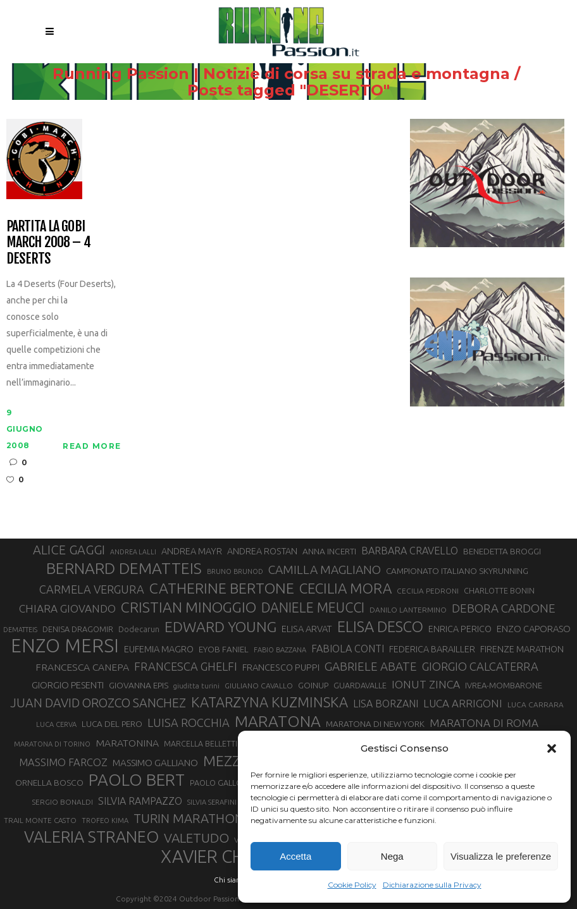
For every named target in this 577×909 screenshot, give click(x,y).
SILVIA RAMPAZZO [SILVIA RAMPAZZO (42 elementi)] (140, 801)
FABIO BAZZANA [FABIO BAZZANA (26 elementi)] (280, 650)
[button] (551, 748)
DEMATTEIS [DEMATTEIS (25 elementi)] (20, 629)
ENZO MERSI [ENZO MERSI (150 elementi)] (65, 646)
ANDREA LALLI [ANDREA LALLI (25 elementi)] (133, 552)
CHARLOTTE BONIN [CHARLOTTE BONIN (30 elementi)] (499, 590)
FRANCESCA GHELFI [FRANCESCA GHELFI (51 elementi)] (185, 666)
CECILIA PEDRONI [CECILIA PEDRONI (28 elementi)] (428, 591)
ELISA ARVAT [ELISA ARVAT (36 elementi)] (307, 628)
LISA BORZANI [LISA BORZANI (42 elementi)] (385, 703)
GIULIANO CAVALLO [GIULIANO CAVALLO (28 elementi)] (259, 685)
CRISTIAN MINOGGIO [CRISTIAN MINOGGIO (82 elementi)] (188, 607)
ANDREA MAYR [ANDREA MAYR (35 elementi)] (191, 551)
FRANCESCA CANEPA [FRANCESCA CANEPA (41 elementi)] (82, 667)
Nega (392, 856)
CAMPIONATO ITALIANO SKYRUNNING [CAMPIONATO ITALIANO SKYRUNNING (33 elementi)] (457, 571)
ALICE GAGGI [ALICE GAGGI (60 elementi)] (69, 549)
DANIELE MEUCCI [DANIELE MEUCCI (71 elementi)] (312, 607)
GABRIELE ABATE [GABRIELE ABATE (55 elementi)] (371, 666)
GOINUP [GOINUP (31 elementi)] (313, 685)
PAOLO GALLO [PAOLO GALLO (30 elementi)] (216, 782)
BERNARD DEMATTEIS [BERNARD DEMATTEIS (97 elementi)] (124, 568)
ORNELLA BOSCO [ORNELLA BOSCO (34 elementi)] (49, 783)
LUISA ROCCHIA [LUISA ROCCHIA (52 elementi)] (188, 722)
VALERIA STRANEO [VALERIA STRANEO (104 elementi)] (91, 837)
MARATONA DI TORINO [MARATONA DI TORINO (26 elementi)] (52, 744)
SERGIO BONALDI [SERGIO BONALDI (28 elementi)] (62, 802)
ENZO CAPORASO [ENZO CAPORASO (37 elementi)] (534, 628)
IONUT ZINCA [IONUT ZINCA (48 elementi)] (426, 684)
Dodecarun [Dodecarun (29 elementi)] (138, 629)
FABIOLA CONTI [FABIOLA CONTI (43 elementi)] (347, 648)
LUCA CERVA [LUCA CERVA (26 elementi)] (56, 724)
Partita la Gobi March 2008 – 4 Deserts (48, 242)
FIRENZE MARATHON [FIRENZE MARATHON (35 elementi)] (522, 649)
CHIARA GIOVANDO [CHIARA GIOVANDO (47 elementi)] (67, 608)
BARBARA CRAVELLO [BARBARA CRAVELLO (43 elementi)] (409, 550)
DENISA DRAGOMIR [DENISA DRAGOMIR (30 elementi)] (77, 629)
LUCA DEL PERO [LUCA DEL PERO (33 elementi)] (112, 724)
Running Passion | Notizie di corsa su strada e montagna (281, 74)
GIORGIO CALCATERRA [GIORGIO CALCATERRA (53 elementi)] (480, 666)
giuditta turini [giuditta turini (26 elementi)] (196, 686)
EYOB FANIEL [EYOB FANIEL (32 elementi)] (224, 649)
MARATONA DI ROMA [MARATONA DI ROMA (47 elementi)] (484, 723)
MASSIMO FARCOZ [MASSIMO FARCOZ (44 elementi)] (63, 762)
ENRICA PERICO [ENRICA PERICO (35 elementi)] (460, 629)
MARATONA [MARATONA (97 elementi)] (278, 721)
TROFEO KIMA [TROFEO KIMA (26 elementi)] (105, 820)
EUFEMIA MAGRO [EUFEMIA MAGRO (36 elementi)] (159, 649)
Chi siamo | (233, 879)
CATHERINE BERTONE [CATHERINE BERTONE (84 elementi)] (221, 588)
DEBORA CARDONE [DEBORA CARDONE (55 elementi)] (503, 608)
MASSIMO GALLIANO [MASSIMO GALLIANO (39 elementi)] (155, 762)
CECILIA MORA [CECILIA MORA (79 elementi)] (345, 588)
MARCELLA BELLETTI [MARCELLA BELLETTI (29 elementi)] (200, 743)
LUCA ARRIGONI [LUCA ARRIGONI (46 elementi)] (462, 703)
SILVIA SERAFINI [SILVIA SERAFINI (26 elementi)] (212, 802)
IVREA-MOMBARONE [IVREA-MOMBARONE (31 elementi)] (503, 685)
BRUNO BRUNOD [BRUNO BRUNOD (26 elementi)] (235, 571)
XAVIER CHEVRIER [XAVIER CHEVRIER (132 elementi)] (230, 856)
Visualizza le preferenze (500, 856)
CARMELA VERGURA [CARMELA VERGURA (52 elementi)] (91, 589)
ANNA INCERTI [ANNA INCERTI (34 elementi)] (329, 551)
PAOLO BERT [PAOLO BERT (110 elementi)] (137, 780)
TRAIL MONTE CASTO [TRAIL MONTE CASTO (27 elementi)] (40, 820)
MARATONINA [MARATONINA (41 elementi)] (127, 742)
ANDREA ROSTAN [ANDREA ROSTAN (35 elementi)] (262, 551)
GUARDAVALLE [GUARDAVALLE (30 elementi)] (360, 685)
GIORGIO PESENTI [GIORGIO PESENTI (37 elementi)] (68, 685)
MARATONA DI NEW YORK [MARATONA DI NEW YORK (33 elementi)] (375, 724)
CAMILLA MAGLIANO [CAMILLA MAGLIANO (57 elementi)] (324, 570)
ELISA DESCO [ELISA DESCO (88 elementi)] (380, 626)
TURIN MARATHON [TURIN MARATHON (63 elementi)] (188, 818)
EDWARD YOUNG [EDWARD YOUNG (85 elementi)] (220, 626)
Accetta (295, 856)
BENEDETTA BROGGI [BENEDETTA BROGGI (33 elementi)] (502, 551)
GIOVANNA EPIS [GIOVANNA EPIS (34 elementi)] (138, 685)
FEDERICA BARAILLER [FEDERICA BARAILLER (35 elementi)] (432, 649)
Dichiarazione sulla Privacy (432, 884)
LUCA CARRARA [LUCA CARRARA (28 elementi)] (535, 704)
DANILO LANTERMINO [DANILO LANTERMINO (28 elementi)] (408, 610)
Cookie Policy (352, 884)
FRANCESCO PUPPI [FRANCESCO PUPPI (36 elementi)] (281, 667)
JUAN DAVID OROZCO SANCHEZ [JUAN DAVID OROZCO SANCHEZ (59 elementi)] (98, 703)
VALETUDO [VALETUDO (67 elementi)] (196, 838)
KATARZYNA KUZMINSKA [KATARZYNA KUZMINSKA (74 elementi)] (269, 702)
